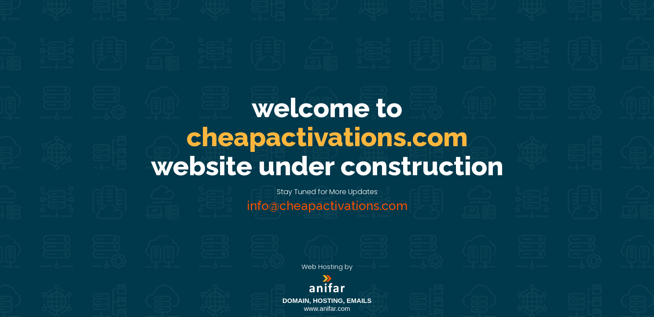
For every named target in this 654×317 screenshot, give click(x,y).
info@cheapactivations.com (327, 206)
